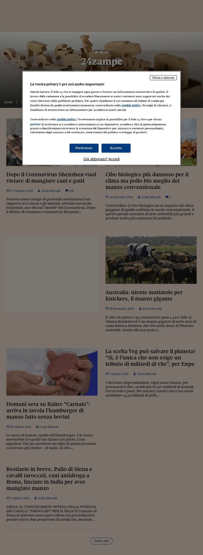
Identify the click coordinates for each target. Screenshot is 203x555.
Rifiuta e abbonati (163, 77)
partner (35, 124)
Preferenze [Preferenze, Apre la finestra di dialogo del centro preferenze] (84, 148)
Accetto (116, 148)
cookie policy (131, 105)
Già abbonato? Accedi (102, 159)
